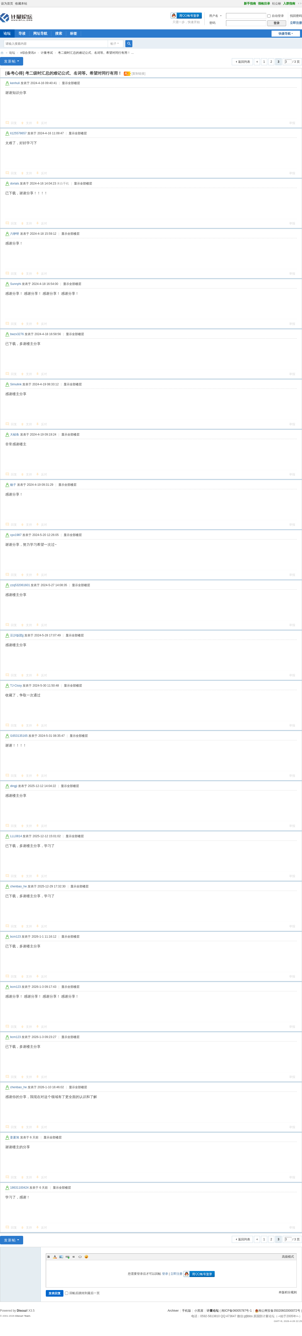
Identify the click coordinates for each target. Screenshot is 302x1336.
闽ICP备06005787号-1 (236, 1310)
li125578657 (18, 133)
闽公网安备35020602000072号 (277, 1310)
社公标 (276, 3)
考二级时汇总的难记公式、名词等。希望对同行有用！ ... (96, 52)
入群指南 (289, 3)
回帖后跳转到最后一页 (82, 1293)
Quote (73, 1256)
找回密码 (296, 16)
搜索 (58, 33)
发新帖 (10, 61)
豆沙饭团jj (16, 635)
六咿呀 (14, 233)
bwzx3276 (17, 334)
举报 (292, 123)
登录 (165, 1274)
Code (80, 1256)
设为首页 (7, 3)
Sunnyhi (15, 284)
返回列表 (244, 62)
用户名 (213, 16)
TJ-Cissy (16, 685)
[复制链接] (138, 73)
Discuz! (22, 1310)
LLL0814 (16, 836)
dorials (14, 183)
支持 (29, 123)
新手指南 (250, 3)
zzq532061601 (20, 585)
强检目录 (264, 3)
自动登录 (275, 16)
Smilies (86, 1256)
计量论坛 (2, 52)
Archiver (173, 1310)
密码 (212, 23)
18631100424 (19, 1187)
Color (54, 1256)
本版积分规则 (288, 1292)
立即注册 (296, 23)
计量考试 (47, 52)
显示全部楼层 (71, 83)
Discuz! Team (22, 1315)
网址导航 (40, 33)
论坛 (12, 52)
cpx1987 (15, 535)
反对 (44, 123)
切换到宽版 (299, 3)
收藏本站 (21, 3)
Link (67, 1256)
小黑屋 (198, 1310)
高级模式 (288, 1256)
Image (61, 1256)
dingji (13, 786)
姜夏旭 (14, 1137)
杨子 (13, 485)
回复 (14, 123)
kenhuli (15, 83)
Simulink (15, 384)
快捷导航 (285, 33)
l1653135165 (18, 736)
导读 (21, 33)
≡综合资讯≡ (28, 52)
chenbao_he (18, 886)
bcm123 (15, 936)
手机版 (186, 1310)
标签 (73, 33)
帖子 (113, 43)
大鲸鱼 (14, 434)
